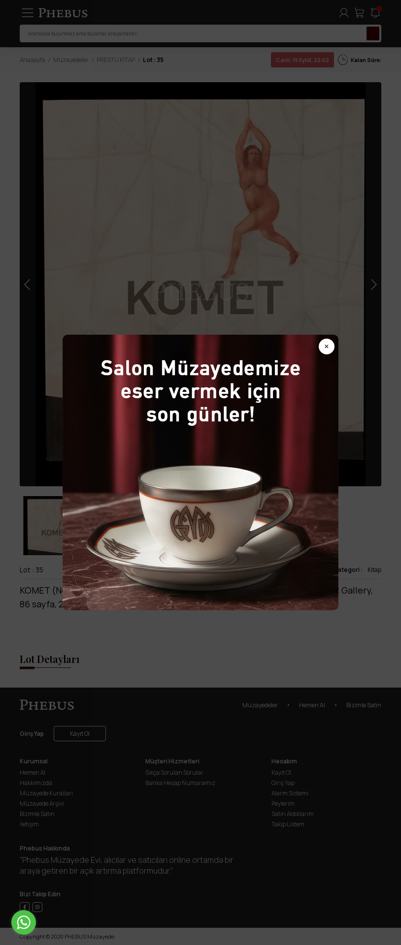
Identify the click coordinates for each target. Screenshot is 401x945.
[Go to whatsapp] (23, 922)
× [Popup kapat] (326, 346)
